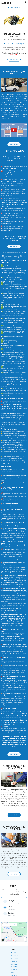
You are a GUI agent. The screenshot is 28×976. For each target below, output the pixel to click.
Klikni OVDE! (14, 55)
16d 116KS (14, 952)
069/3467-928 (14, 8)
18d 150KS (14, 958)
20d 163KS (14, 964)
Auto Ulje (6, 2)
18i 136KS (14, 961)
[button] (3, 86)
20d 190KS (14, 967)
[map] (14, 902)
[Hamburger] (25, 2)
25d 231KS (14, 973)
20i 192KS (14, 970)
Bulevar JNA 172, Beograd (14, 44)
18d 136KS (14, 955)
